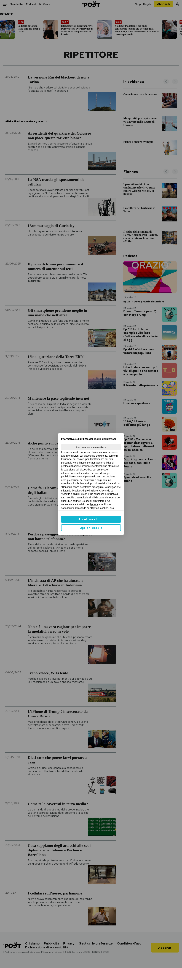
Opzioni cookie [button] (91, 528)
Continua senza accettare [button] (91, 447)
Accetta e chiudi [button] (91, 519)
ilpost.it (94, 504)
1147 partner (73, 500)
